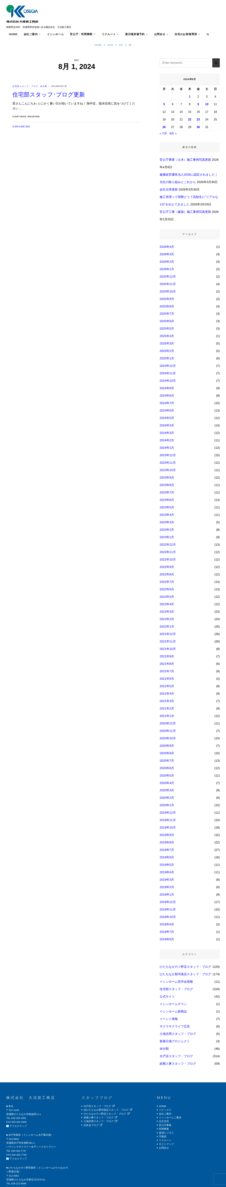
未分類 (43, 87)
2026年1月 (167, 270)
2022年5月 (167, 598)
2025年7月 (167, 314)
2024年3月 (167, 434)
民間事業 (164, 1130)
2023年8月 (167, 486)
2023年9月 (167, 478)
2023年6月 (167, 501)
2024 (111, 46)
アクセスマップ (18, 1127)
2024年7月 (167, 404)
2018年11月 (168, 910)
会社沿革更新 (169, 190)
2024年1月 (167, 449)
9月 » (173, 134)
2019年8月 (167, 843)
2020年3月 (167, 791)
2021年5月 (167, 687)
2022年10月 (168, 560)
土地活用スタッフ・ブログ (178, 1035)
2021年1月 (167, 717)
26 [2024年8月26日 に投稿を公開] (164, 128)
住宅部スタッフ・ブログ (25, 87)
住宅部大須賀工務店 (21, 127)
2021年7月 (167, 672)
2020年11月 (168, 731)
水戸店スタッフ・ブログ (176, 1057)
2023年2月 (167, 530)
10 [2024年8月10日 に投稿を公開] (206, 105)
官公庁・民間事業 (81, 34)
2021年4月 (167, 694)
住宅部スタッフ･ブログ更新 (48, 95)
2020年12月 (168, 724)
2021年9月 (167, 657)
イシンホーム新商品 (173, 1012)
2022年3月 (167, 612)
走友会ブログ (91, 1126)
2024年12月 (168, 367)
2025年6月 (167, 322)
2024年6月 (167, 411)
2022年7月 (167, 583)
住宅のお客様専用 (186, 34)
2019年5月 (167, 866)
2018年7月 (167, 933)
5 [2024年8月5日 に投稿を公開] (164, 105)
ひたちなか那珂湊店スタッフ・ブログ (185, 975)
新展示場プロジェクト (175, 1042)
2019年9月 (167, 836)
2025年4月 (167, 337)
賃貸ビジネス (166, 1133)
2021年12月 (168, 635)
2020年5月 (167, 776)
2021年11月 (168, 642)
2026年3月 (167, 255)
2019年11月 (168, 821)
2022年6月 (167, 590)
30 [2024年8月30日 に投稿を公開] (198, 128)
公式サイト (167, 997)
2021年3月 (167, 702)
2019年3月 (167, 880)
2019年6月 (167, 858)
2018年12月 (168, 903)
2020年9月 (167, 746)
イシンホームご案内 (170, 1118)
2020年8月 (167, 754)
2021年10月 (168, 650)
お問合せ (159, 34)
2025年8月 (167, 307)
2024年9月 (167, 389)
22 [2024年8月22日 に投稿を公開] (189, 120)
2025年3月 (167, 344)
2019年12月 (168, 813)
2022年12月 (168, 545)
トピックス (165, 1111)
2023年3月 (167, 523)
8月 (121, 46)
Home (98, 46)
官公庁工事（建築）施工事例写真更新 (185, 212)
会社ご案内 (31, 34)
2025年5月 (167, 329)
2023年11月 (168, 463)
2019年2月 (167, 888)
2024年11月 (168, 374)
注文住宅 (164, 1122)
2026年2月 (167, 262)
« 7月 (163, 134)
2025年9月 (167, 300)
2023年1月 (167, 538)
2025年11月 (168, 285)
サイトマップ (166, 1145)
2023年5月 (167, 508)
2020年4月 (167, 784)
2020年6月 (167, 769)
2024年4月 (167, 426)
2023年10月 (168, 471)
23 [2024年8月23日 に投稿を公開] (198, 120)
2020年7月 (167, 761)
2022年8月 (167, 575)
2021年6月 (167, 679)
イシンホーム (55, 34)
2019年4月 (167, 873)
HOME (13, 34)
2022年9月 (167, 568)
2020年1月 (167, 806)
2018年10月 (168, 918)
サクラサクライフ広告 (175, 1027)
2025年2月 (167, 352)
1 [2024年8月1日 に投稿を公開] (190, 97)
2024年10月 (168, 381)
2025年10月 (168, 292)
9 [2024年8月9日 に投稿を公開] (198, 105)
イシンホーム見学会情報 (176, 982)
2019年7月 (167, 851)
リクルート (109, 34)
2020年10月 (168, 739)
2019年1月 (167, 895)
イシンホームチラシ (173, 1005)
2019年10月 (168, 828)
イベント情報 (169, 1020)
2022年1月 (167, 627)
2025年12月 (168, 277)
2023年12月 (168, 456)
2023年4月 (167, 516)
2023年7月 (167, 493)
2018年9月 (167, 925)
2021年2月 (167, 709)
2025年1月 (167, 359)
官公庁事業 (165, 1126)
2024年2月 (167, 441)
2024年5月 (167, 419)
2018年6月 (167, 940)
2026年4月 (167, 247)
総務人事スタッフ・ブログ (178, 1064)
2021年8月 (167, 664)
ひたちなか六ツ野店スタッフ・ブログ (185, 968)
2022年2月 (167, 620)
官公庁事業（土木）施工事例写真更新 (185, 160)
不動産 (162, 1137)
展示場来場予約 (135, 34)
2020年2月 (167, 798)
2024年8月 (167, 396)
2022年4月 (167, 605)
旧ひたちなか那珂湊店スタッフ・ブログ (106, 1111)
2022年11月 (168, 553)
